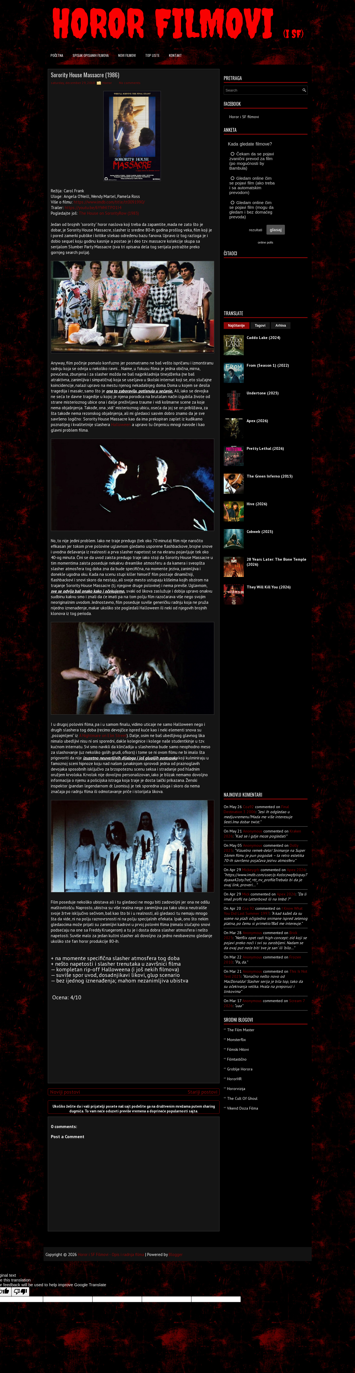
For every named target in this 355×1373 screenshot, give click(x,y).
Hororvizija (236, 1088)
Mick (245, 894)
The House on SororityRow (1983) (109, 213)
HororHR (234, 1078)
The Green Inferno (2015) (270, 476)
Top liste (152, 55)
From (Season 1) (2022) (268, 365)
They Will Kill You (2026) (269, 587)
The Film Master (240, 1029)
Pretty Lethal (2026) (265, 448)
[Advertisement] (132, 1040)
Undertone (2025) (263, 393)
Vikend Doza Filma (242, 1108)
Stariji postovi (202, 1092)
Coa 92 (248, 908)
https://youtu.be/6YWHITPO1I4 (93, 207)
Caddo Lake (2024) (263, 337)
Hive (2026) (257, 503)
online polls (265, 242)
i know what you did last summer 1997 (263, 911)
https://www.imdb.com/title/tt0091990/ (109, 202)
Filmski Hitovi (238, 1049)
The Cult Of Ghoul (242, 1098)
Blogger (176, 1254)
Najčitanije (236, 326)
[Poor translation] (20, 1291)
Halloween (121, 424)
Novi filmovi (127, 55)
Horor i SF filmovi (244, 116)
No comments (129, 83)
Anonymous (252, 831)
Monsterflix (236, 1039)
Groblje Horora (239, 1069)
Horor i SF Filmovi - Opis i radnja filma (111, 1254)
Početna (57, 55)
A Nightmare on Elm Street (103, 735)
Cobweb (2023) (260, 531)
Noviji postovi (65, 1092)
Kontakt (175, 55)
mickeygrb (250, 869)
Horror (107, 83)
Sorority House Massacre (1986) (85, 75)
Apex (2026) (257, 420)
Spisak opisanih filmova (91, 55)
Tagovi (260, 326)
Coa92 (248, 806)
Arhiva (280, 326)
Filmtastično (237, 1059)
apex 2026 (296, 869)
